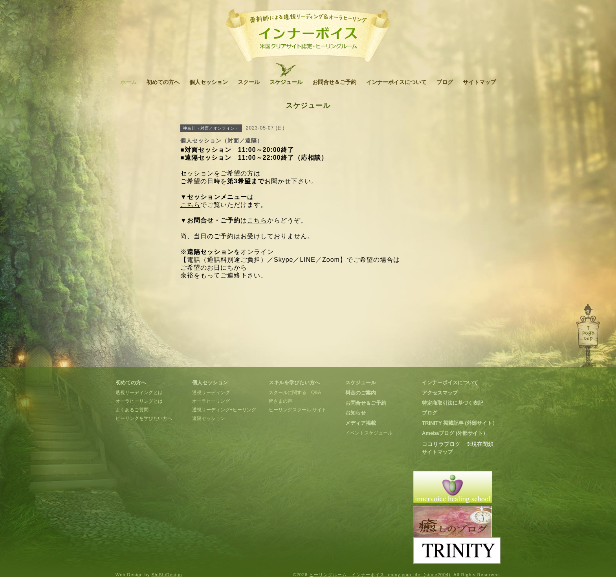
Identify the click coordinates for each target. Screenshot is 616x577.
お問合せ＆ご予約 (334, 82)
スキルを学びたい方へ (294, 382)
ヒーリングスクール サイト (297, 410)
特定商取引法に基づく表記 (452, 403)
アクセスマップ (440, 393)
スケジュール (286, 82)
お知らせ (355, 413)
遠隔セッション (208, 418)
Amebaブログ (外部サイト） (455, 433)
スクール (249, 82)
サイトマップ (479, 82)
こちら (190, 204)
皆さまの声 (280, 401)
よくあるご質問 (132, 410)
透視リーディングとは (139, 392)
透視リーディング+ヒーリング (224, 410)
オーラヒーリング (211, 401)
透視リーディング (211, 392)
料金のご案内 (360, 393)
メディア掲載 (360, 423)
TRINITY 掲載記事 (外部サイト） (459, 423)
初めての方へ (163, 82)
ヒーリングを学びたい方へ (144, 418)
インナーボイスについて (396, 82)
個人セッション (208, 82)
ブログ (444, 82)
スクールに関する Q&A (295, 392)
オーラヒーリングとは (139, 401)
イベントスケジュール (368, 433)
